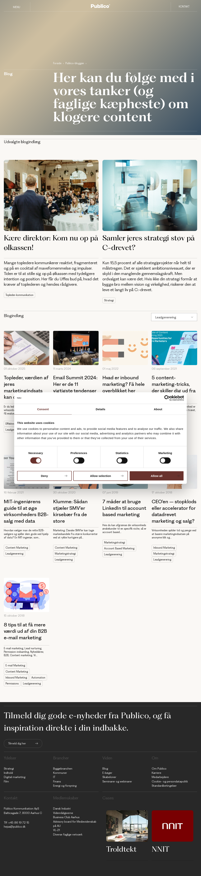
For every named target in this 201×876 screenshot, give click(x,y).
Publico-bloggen (74, 63)
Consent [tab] (43, 409)
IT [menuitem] (54, 777)
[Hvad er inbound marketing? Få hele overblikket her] (125, 348)
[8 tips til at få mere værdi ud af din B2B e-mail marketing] (26, 595)
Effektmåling (13, 423)
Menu (16, 7)
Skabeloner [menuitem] (109, 777)
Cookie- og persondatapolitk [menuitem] (170, 781)
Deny (44, 475)
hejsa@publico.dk (15, 826)
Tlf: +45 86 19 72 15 (16, 822)
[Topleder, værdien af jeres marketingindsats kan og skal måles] (26, 348)
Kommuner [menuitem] (60, 773)
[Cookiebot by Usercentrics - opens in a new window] (167, 398)
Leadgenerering (165, 317)
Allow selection (100, 475)
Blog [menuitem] (105, 768)
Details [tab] (100, 409)
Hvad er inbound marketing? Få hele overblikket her (123, 384)
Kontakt (184, 6)
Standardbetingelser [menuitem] (164, 785)
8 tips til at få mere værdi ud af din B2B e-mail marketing (25, 631)
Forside (57, 63)
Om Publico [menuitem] (159, 768)
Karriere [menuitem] (156, 773)
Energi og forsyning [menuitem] (65, 785)
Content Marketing (17, 547)
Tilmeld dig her (17, 743)
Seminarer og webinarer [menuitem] (117, 781)
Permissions (12, 683)
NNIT (160, 848)
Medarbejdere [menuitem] (160, 777)
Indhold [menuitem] (8, 773)
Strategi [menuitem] (9, 768)
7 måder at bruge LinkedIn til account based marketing (124, 508)
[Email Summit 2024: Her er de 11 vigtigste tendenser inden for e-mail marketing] (76, 348)
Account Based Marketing (119, 548)
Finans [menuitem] (57, 781)
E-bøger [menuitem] (107, 773)
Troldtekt (121, 848)
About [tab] (158, 409)
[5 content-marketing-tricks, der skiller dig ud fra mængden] (174, 348)
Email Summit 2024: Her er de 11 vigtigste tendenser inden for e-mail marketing (75, 390)
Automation (38, 677)
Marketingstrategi (65, 553)
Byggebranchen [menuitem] (62, 768)
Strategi (109, 300)
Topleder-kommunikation (19, 294)
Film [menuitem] (6, 781)
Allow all (156, 475)
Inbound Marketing (164, 547)
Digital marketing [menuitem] (14, 777)
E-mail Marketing (15, 665)
